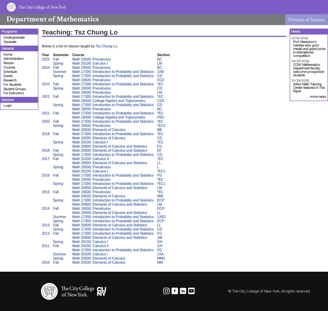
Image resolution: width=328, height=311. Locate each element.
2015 (46, 192)
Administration (13, 58)
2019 (46, 134)
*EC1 (161, 171)
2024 (46, 67)
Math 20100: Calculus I (90, 63)
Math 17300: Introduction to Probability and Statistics (113, 72)
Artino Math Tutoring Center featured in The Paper (309, 87)
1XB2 (161, 217)
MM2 (161, 258)
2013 (46, 225)
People (8, 63)
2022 (46, 96)
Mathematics (49, 19)
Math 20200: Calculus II (90, 159)
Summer (59, 72)
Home (7, 54)
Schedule (10, 72)
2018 (46, 150)
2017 (46, 159)
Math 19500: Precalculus (91, 59)
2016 (46, 175)
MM (160, 196)
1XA (160, 254)
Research (10, 80)
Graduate (9, 42)
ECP (160, 200)
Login (7, 105)
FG (159, 146)
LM (159, 63)
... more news (316, 96)
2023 (46, 84)
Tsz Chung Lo (106, 46)
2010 (46, 262)
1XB (160, 72)
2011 (46, 246)
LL (159, 163)
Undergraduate (14, 37)
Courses (9, 67)
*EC (160, 84)
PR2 (160, 117)
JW (159, 237)
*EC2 (161, 125)
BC (159, 59)
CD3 (160, 101)
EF (159, 150)
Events (8, 76)
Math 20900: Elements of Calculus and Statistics (109, 146)
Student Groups (14, 89)
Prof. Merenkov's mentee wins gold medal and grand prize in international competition (309, 49)
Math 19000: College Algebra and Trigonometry (108, 101)
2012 (46, 233)
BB (159, 130)
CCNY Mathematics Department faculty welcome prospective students (308, 70)
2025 (46, 59)
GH (159, 242)
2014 (46, 208)
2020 (46, 121)
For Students (12, 84)
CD (159, 76)
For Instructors (13, 93)
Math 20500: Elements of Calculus (99, 130)
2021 (46, 113)
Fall (56, 59)
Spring (58, 63)
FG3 (160, 80)
